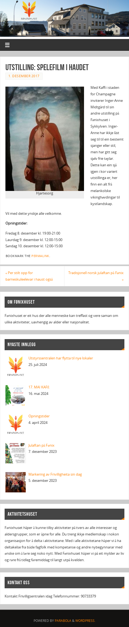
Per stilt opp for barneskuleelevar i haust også (29, 276)
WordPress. (85, 620)
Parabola (63, 620)
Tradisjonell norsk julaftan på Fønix (96, 276)
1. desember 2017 (24, 76)
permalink (40, 256)
